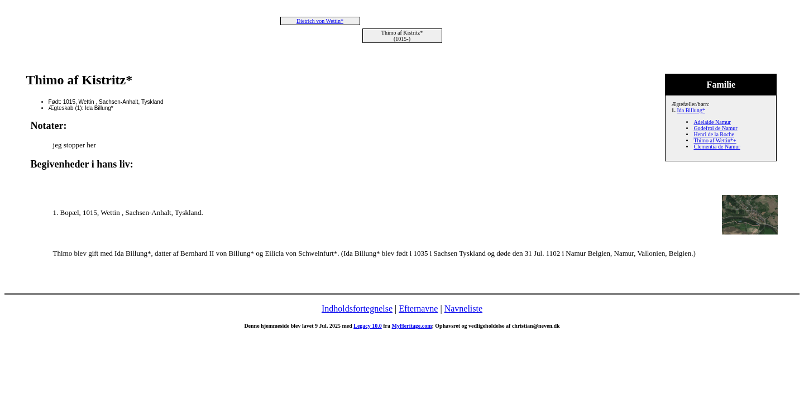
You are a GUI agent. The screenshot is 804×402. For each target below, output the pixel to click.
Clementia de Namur (716, 146)
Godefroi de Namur (715, 128)
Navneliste (463, 308)
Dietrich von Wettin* (319, 21)
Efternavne (418, 308)
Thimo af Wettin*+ (714, 140)
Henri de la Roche (713, 134)
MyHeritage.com (412, 326)
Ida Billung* (691, 110)
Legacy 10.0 (367, 326)
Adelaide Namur (711, 122)
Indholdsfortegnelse (357, 308)
